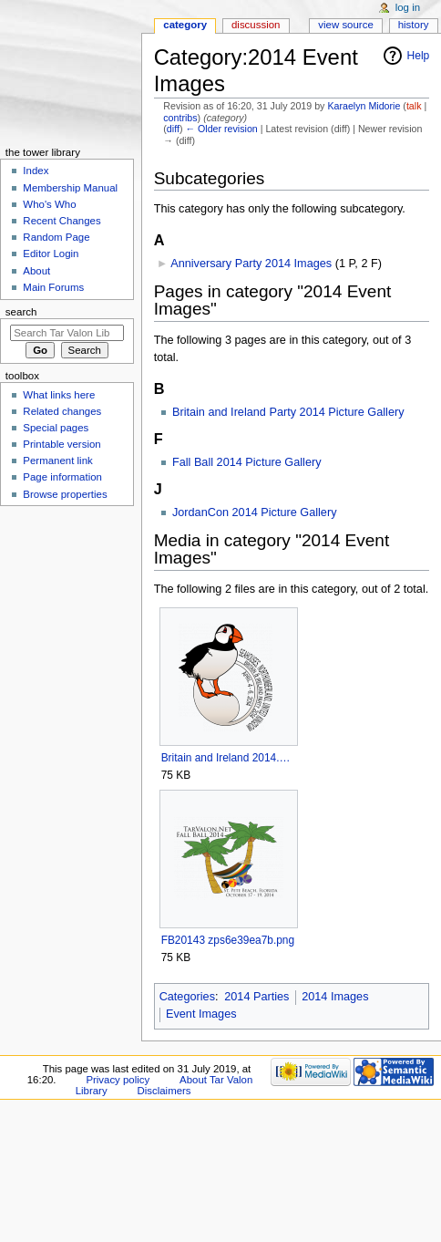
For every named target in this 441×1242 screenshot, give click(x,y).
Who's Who (49, 204)
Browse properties (65, 494)
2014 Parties (256, 996)
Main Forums (53, 287)
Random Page (56, 237)
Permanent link (57, 460)
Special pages (55, 427)
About (36, 270)
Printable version (61, 444)
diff (173, 128)
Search (21, 311)
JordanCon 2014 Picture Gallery (254, 512)
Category (185, 24)
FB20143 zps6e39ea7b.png (228, 940)
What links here (59, 394)
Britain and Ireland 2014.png (228, 757)
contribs (180, 117)
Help (418, 55)
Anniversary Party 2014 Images (251, 263)
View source (345, 24)
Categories (187, 996)
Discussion (255, 24)
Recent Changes (61, 220)
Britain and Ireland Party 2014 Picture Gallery (288, 412)
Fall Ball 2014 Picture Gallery (247, 462)
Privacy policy (117, 1079)
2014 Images (335, 996)
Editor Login (50, 253)
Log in (407, 7)
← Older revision (221, 128)
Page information (62, 476)
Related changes (62, 411)
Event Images (201, 1014)
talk (414, 105)
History (413, 24)
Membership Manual (70, 187)
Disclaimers (164, 1090)
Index (35, 170)
